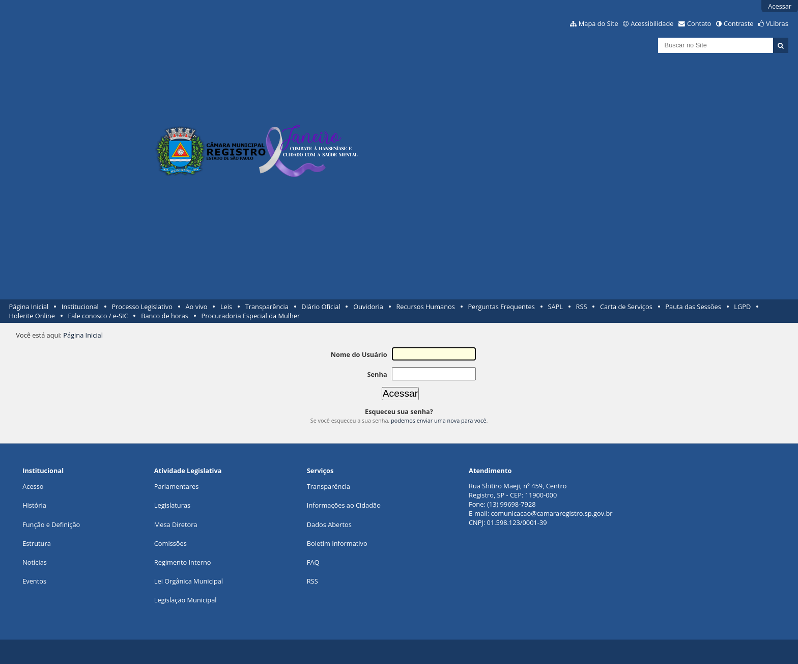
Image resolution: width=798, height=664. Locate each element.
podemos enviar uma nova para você (438, 420)
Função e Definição (51, 524)
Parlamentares (176, 486)
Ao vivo (197, 306)
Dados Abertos (329, 524)
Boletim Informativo (337, 543)
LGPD (742, 306)
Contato (699, 23)
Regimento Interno (182, 562)
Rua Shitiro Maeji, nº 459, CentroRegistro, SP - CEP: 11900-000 (517, 490)
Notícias (34, 562)
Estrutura (36, 543)
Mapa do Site (598, 23)
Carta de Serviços (626, 306)
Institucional (80, 306)
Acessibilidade (652, 23)
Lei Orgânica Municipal (188, 581)
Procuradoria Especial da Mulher (251, 315)
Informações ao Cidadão (344, 505)
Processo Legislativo (142, 306)
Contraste (738, 23)
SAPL (555, 306)
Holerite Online (32, 315)
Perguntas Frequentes (501, 306)
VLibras (777, 23)
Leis (226, 306)
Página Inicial (29, 306)
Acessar (779, 6)
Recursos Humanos (425, 306)
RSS (581, 306)
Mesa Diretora (175, 524)
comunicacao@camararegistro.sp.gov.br (551, 513)
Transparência (267, 306)
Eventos (34, 581)
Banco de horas (164, 315)
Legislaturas (172, 505)
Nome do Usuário (359, 354)
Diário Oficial (320, 306)
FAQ (313, 562)
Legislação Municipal (185, 599)
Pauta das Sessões (693, 306)
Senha (377, 374)
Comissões (170, 543)
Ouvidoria (368, 306)
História (34, 505)
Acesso (32, 486)
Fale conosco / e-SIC (98, 315)
